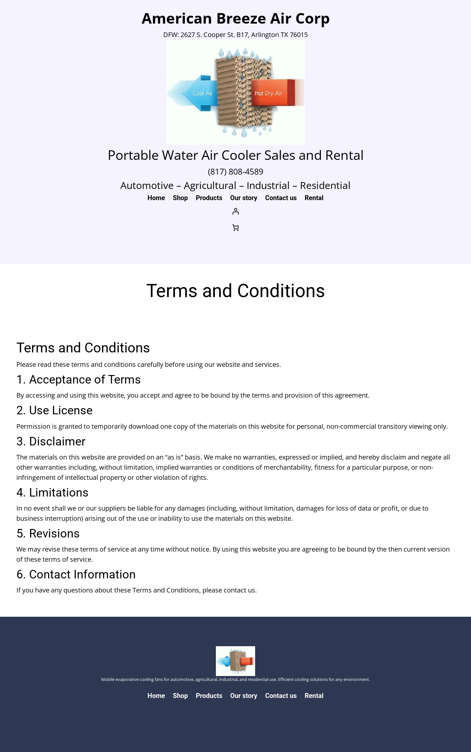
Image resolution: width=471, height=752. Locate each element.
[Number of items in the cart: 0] (235, 227)
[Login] (235, 211)
